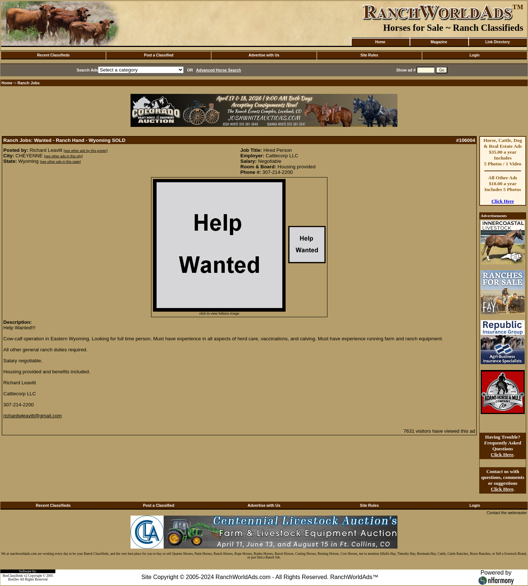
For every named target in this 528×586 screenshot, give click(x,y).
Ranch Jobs (29, 83)
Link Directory (497, 42)
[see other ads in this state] (60, 162)
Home (380, 42)
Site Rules (369, 55)
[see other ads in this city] (63, 156)
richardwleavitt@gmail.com (32, 415)
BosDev (13, 579)
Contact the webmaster (507, 512)
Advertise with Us (264, 55)
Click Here (502, 201)
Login (475, 55)
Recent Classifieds (53, 55)
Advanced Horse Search (218, 70)
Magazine (438, 42)
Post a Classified (158, 55)
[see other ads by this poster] (85, 151)
